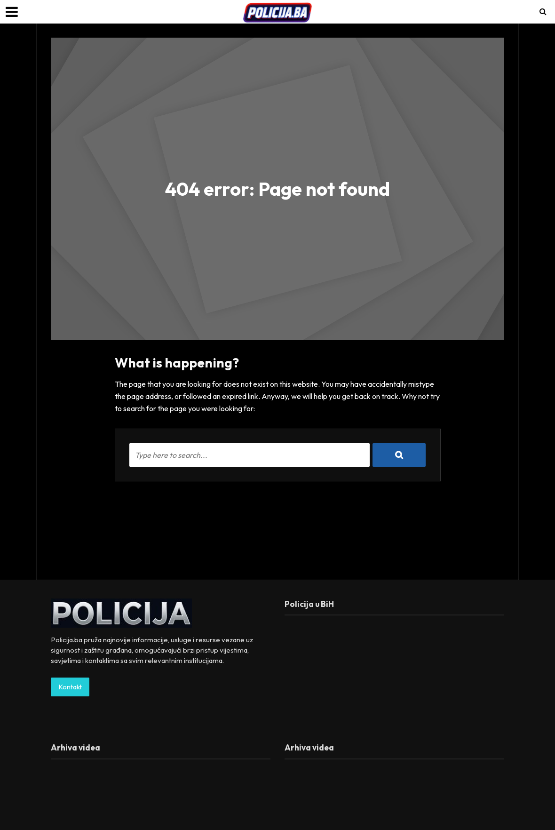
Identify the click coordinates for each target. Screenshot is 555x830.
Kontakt (70, 686)
